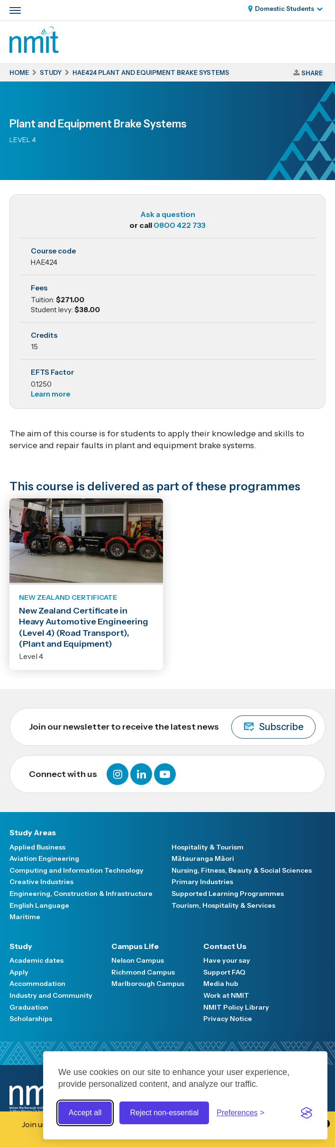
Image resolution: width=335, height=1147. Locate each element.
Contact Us (224, 946)
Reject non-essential (164, 1113)
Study (20, 946)
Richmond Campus (143, 972)
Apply (18, 972)
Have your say (226, 960)
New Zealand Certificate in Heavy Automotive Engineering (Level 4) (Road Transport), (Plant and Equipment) (83, 627)
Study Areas (32, 832)
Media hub (220, 983)
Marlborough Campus (147, 983)
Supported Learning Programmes (228, 893)
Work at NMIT (226, 995)
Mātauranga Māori (203, 858)
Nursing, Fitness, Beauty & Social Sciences (242, 870)
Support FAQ (224, 972)
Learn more (50, 393)
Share (312, 73)
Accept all (85, 1113)
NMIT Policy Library (236, 1007)
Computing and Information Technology (76, 870)
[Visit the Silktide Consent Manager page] (306, 1113)
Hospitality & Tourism (208, 847)
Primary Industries (202, 881)
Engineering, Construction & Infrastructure (81, 893)
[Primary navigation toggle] (15, 10)
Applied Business (37, 847)
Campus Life (135, 946)
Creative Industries (41, 881)
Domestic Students (284, 8)
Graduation (28, 1007)
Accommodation (37, 983)
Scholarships (30, 1018)
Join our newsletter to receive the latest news (172, 727)
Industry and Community (50, 995)
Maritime (24, 916)
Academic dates (36, 960)
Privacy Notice (227, 1018)
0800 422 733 (180, 225)
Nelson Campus (137, 960)
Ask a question (167, 214)
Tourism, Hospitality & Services (223, 905)
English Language (39, 905)
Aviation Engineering (44, 858)
